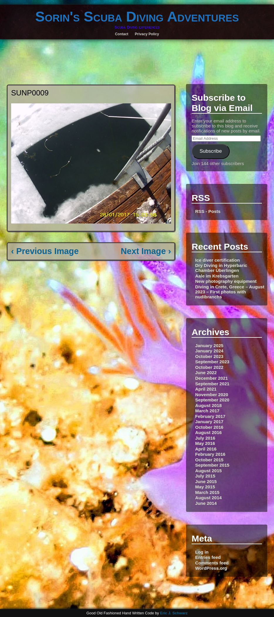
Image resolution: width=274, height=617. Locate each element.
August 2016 (208, 432)
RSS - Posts (207, 211)
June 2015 (206, 481)
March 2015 (207, 492)
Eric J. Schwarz (173, 613)
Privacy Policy (147, 34)
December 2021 (211, 378)
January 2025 (209, 345)
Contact (121, 34)
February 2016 (210, 454)
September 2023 (212, 361)
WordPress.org (211, 568)
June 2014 (206, 503)
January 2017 (209, 421)
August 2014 (208, 497)
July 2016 (205, 438)
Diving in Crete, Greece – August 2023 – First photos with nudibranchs (229, 291)
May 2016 (205, 443)
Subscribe (210, 151)
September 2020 (212, 399)
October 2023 (209, 356)
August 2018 (208, 405)
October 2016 (209, 427)
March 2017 (207, 410)
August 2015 (208, 470)
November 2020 (211, 394)
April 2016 (206, 448)
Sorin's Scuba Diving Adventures (137, 16)
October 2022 (209, 367)
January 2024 (209, 350)
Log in (202, 551)
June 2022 (206, 372)
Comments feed (212, 562)
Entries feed (208, 557)
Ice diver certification (217, 260)
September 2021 (212, 383)
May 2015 (205, 486)
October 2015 (209, 459)
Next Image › (146, 251)
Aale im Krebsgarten (217, 275)
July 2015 (205, 475)
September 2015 (212, 465)
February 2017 (210, 416)
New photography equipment (225, 281)
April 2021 (206, 388)
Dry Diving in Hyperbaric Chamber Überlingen (221, 268)
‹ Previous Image (45, 251)
